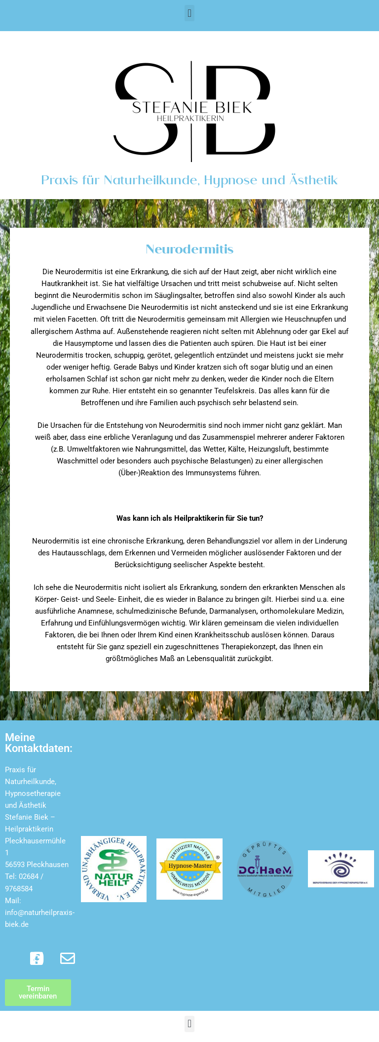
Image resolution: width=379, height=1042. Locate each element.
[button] (189, 13)
